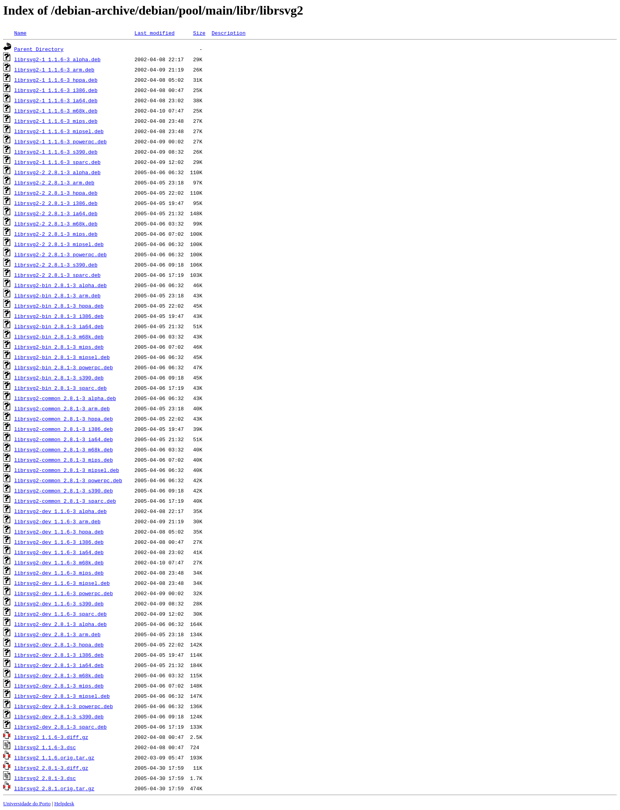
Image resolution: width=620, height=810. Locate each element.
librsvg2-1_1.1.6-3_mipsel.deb (59, 131)
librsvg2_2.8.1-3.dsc (45, 778)
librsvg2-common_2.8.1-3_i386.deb (63, 428)
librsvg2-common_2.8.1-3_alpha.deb (65, 398)
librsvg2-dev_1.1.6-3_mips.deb (59, 572)
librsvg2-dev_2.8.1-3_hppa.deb (59, 644)
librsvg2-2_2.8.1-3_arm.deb (54, 182)
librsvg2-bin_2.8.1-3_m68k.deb (59, 336)
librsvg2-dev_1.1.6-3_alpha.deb (60, 511)
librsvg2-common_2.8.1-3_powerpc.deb (68, 480)
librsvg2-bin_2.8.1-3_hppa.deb (59, 305)
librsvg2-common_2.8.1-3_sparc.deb (65, 500)
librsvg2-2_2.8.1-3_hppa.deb (56, 192)
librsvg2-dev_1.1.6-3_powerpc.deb (63, 593)
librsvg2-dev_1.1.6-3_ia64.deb (59, 552)
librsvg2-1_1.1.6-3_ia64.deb (56, 100)
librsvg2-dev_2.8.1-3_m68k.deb (59, 675)
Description (229, 32)
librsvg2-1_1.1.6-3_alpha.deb (57, 59)
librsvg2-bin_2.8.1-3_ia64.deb (59, 326)
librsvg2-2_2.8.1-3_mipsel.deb (59, 244)
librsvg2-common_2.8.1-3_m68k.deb (63, 449)
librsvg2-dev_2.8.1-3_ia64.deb (59, 665)
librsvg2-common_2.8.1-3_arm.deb (62, 408)
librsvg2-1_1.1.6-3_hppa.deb (56, 79)
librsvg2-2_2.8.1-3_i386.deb (56, 203)
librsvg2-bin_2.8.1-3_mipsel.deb (62, 357)
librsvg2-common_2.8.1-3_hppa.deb (63, 418)
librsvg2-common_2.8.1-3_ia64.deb (63, 439)
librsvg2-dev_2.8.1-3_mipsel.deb (62, 695)
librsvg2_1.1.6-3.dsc (45, 747)
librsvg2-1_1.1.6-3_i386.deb (56, 90)
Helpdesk (64, 803)
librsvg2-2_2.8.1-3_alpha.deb (57, 172)
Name (20, 32)
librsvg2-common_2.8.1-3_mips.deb (63, 459)
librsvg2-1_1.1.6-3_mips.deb (56, 120)
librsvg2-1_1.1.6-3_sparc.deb (57, 161)
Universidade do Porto (27, 803)
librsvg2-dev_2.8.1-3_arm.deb (57, 634)
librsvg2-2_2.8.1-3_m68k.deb (56, 223)
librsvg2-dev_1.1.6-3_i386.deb (59, 541)
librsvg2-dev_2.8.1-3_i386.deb (59, 654)
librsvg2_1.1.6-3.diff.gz (51, 736)
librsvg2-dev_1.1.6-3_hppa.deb (59, 531)
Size (199, 32)
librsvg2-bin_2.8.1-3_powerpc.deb (63, 367)
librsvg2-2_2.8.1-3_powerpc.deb (60, 254)
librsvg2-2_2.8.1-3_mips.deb (56, 233)
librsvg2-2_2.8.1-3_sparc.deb (57, 274)
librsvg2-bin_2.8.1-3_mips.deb (59, 346)
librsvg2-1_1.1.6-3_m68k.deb (56, 110)
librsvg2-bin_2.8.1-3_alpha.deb (60, 285)
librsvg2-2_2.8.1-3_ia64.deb (56, 213)
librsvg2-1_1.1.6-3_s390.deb (56, 151)
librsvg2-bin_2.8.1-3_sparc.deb (60, 387)
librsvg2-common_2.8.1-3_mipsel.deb (66, 470)
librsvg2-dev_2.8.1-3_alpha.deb (60, 624)
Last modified (154, 32)
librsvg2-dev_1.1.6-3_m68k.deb (59, 562)
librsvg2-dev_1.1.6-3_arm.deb (57, 521)
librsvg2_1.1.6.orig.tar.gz (54, 757)
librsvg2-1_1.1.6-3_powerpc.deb (60, 141)
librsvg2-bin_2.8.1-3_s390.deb (59, 377)
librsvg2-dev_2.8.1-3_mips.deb (59, 685)
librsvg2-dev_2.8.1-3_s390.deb (59, 716)
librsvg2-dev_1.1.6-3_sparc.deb (60, 613)
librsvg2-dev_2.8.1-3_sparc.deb (60, 726)
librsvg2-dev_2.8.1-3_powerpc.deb (63, 706)
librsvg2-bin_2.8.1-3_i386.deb (59, 315)
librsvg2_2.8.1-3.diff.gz (51, 767)
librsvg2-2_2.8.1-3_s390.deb (56, 264)
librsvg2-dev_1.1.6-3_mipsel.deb (62, 582)
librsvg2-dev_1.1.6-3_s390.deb (59, 603)
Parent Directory (39, 49)
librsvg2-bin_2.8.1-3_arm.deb (57, 295)
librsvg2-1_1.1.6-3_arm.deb (54, 69)
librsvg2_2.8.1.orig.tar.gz (54, 788)
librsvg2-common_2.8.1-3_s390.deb (63, 490)
